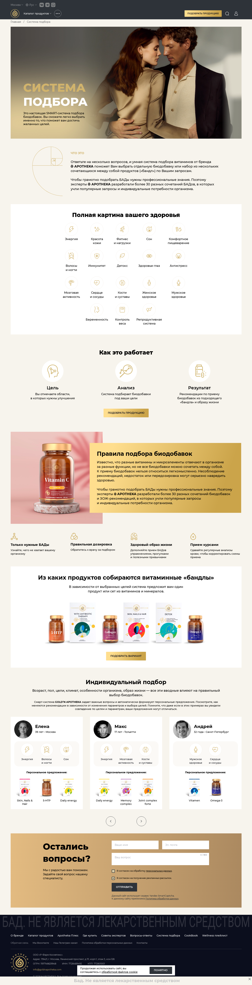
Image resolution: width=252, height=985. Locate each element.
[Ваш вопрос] (160, 859)
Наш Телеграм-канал (65, 942)
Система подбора (168, 935)
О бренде (17, 935)
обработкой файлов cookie (120, 972)
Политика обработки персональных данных (107, 942)
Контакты (142, 942)
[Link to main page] (15, 13)
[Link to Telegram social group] (47, 5)
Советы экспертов (113, 935)
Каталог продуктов (37, 13)
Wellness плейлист (214, 935)
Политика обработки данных (161, 898)
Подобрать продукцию (203, 13)
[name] (135, 845)
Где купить (90, 935)
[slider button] (111, 821)
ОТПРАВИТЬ (124, 887)
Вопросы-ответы (141, 935)
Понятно (161, 970)
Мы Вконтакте (41, 942)
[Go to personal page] (236, 13)
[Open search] (227, 13)
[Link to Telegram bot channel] (53, 5)
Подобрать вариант (126, 656)
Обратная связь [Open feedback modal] (19, 942)
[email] (185, 845)
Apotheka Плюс (68, 935)
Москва (17, 4)
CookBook (191, 935)
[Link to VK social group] (42, 5)
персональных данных (159, 870)
